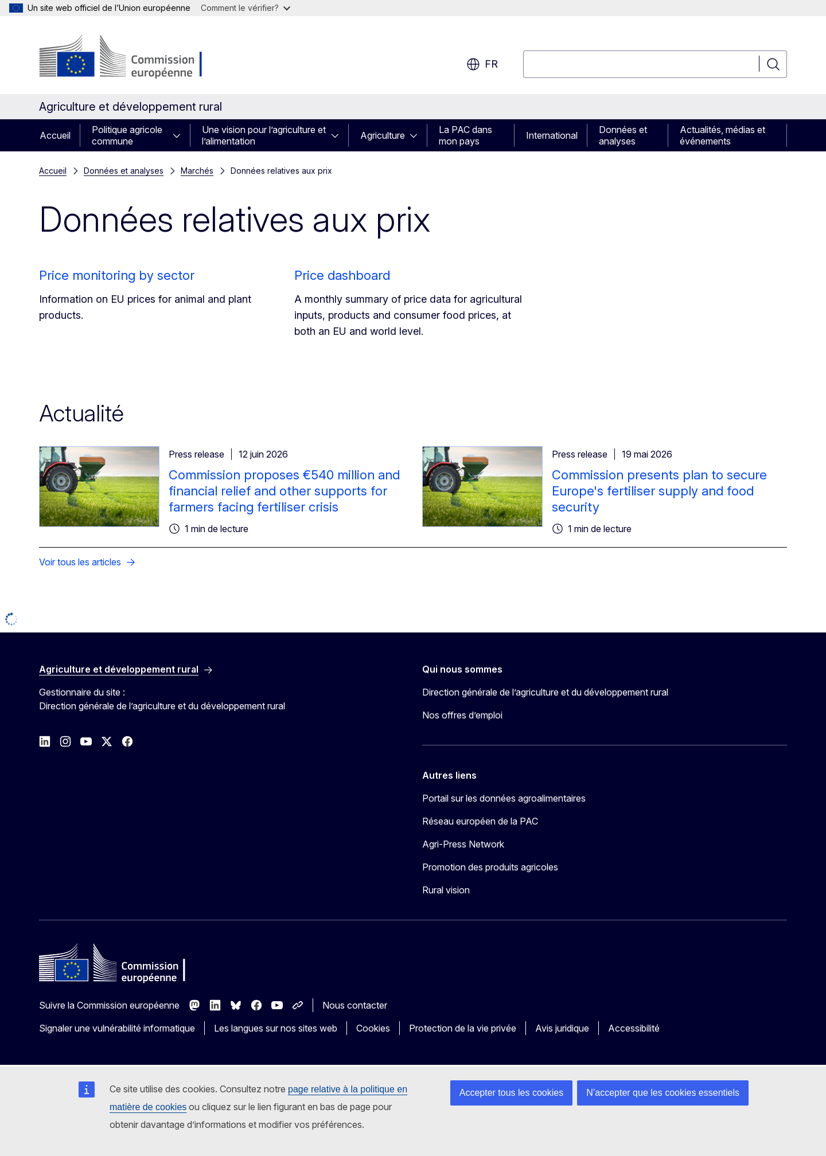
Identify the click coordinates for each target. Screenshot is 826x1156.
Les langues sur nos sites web (275, 1028)
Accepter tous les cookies (511, 1093)
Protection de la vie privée (462, 1028)
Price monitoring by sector (116, 275)
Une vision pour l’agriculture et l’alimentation (264, 135)
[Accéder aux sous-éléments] (180, 135)
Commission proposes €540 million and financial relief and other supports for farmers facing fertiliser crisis (284, 490)
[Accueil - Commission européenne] (131, 57)
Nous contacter (354, 1005)
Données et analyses (623, 135)
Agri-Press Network (463, 844)
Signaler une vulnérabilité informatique (117, 1028)
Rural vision (446, 890)
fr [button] (482, 64)
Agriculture (382, 135)
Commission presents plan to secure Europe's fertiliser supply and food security (659, 490)
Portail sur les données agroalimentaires (504, 798)
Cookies (373, 1028)
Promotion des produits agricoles (490, 867)
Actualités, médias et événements (722, 135)
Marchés (197, 170)
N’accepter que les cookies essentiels (662, 1093)
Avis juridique (562, 1028)
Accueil (55, 135)
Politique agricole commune (127, 135)
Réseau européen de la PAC (480, 821)
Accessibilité (634, 1028)
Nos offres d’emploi (462, 715)
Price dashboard (342, 275)
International (552, 135)
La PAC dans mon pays (465, 135)
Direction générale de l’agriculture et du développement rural (545, 692)
